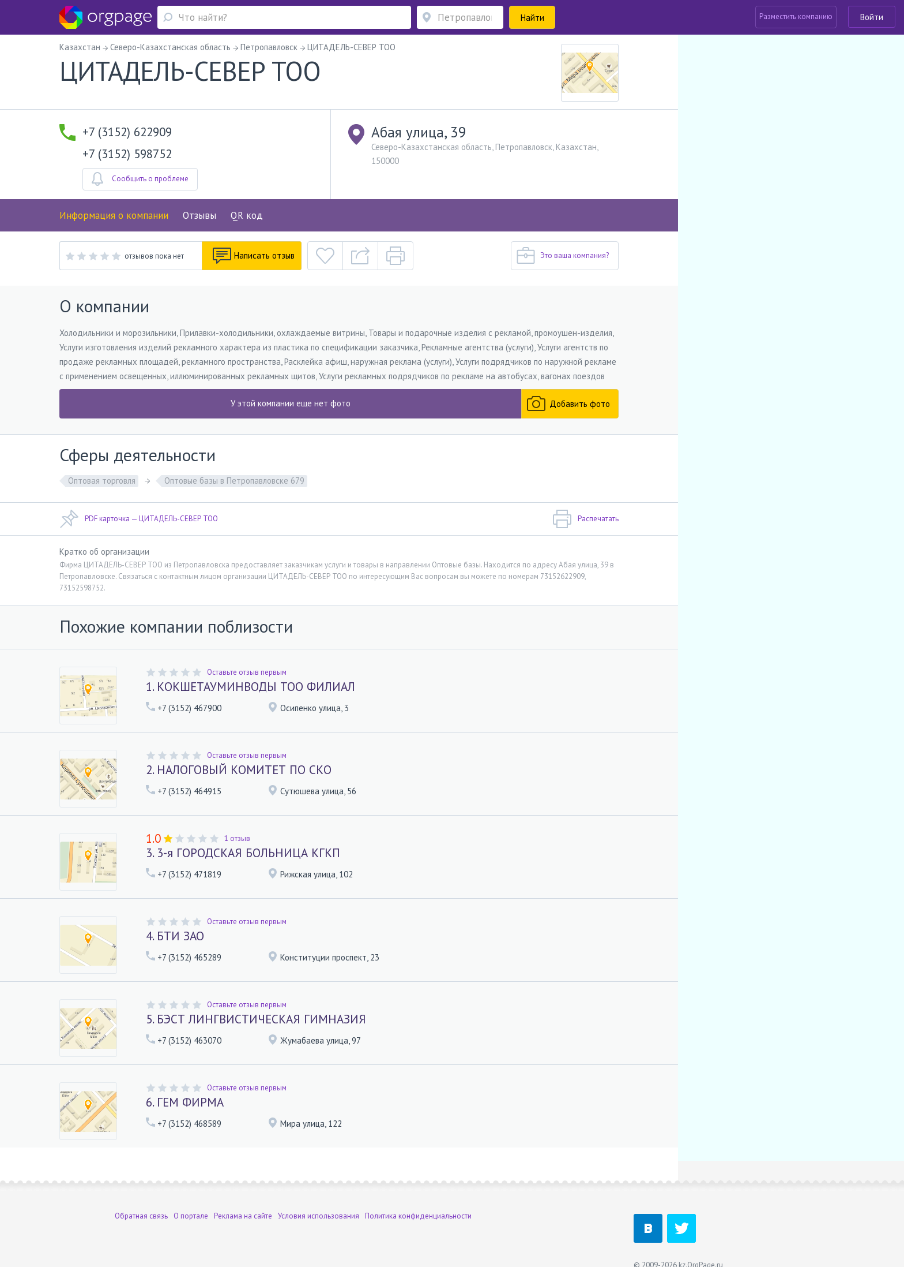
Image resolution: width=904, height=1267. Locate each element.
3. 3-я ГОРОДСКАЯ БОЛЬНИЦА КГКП (243, 853)
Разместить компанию (796, 16)
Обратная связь (141, 1193)
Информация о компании (113, 215)
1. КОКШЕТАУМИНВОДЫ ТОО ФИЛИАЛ (250, 686)
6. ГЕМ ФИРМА (185, 1102)
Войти (871, 17)
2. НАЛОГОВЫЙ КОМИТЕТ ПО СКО (239, 770)
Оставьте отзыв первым (247, 672)
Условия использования (318, 1193)
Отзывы (199, 215)
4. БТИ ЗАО (175, 936)
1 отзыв (237, 838)
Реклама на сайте (243, 1193)
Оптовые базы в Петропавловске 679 (234, 480)
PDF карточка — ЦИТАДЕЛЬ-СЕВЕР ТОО (138, 519)
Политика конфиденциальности (418, 1193)
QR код (247, 215)
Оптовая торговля (101, 480)
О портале (191, 1193)
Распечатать (585, 519)
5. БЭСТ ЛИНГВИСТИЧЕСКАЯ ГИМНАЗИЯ (256, 1019)
